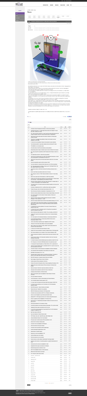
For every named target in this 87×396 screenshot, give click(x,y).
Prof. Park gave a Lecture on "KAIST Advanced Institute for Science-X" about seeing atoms (44, 174)
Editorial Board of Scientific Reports (36, 331)
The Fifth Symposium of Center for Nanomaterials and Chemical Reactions (42, 278)
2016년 (29, 17)
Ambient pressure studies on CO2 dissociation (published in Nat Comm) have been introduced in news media (44, 238)
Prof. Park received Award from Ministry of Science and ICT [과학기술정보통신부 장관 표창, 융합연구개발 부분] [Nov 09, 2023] (44, 167)
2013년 (44, 17)
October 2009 (33, 380)
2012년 (48, 17)
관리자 (29, 23)
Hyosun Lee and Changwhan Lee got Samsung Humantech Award (41, 294)
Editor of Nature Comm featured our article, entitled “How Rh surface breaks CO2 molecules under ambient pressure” (44, 226)
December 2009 (33, 376)
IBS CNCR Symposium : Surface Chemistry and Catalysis (40, 287)
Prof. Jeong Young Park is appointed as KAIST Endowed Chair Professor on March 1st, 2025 (44, 152)
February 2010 (33, 372)
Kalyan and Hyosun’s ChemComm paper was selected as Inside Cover (42, 267)
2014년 (39, 17)
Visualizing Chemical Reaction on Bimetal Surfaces (39, 271)
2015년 (34, 17)
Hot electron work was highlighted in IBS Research (39, 323)
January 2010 (33, 374)
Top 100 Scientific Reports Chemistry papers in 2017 (39, 280)
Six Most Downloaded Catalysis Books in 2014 (38, 329)
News (17, 13)
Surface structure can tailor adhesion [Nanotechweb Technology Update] (42, 339)
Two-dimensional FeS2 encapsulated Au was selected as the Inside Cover (42, 250)
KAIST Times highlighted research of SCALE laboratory (39, 349)
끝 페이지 (52, 383)
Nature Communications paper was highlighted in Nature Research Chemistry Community (43, 274)
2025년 (29, 16)
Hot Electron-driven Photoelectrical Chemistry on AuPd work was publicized (43, 128)
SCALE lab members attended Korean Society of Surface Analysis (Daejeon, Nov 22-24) (45, 192)
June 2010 (32, 365)
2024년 (34, 16)
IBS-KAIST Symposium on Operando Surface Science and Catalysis (41, 257)
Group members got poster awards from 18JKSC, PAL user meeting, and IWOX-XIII (44, 212)
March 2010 (33, 370)
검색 (28, 385)
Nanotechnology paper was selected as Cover (38, 347)
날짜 (65, 126)
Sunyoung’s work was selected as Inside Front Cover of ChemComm (42, 269)
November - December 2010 (35, 355)
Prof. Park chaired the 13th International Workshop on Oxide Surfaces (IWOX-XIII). (44, 216)
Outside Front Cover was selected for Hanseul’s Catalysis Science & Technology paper (44, 230)
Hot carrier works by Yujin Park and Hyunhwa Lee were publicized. (41, 147)
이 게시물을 (64, 116)
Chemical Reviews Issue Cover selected (37, 335)
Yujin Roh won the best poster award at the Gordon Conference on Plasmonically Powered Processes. (43, 137)
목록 (70, 119)
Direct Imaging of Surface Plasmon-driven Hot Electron (39, 259)
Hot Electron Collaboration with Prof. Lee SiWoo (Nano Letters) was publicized (44, 21)
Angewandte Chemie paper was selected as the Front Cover (40, 307)
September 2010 (33, 359)
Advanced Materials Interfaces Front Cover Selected (39, 317)
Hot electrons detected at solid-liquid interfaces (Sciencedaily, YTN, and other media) (44, 305)
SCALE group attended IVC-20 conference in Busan (39, 303)
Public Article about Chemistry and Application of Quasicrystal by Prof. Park (43, 191)
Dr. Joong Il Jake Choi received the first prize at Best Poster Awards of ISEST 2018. (44, 282)
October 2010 (33, 357)
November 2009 (33, 378)
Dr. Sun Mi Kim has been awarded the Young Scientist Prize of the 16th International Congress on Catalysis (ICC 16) (44, 310)
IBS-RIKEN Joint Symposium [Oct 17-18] (37, 252)
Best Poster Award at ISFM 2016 (36, 312)
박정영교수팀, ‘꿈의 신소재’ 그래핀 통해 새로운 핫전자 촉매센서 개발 (41, 315)
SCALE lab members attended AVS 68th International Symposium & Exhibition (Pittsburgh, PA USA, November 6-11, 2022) (43, 198)
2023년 (39, 16)
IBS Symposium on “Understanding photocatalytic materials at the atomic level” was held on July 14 (44, 301)
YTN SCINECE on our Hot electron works (37, 145)
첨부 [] (29, 116)
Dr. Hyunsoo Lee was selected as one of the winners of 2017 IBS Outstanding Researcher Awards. (43, 285)
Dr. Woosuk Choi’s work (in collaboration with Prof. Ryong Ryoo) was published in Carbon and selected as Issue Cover (44, 210)
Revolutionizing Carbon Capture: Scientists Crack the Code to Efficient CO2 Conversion (44, 149)
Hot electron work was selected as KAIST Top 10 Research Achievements (42, 292)
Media (17, 15)
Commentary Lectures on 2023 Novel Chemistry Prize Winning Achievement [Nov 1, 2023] (44, 169)
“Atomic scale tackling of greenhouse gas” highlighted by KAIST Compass (42, 221)
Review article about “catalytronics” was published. (39, 289)
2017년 (68, 16)
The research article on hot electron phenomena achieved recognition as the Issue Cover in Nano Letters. (45, 185)
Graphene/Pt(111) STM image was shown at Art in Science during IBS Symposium (44, 296)
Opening (17, 20)
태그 (29, 385)
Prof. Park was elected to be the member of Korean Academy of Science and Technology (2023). (43, 195)
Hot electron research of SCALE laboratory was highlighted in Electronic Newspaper (44, 248)
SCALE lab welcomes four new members (37, 337)
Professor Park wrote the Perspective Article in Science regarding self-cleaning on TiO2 (44, 263)
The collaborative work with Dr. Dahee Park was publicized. (40, 154)
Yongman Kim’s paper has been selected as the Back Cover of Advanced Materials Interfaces (44, 214)
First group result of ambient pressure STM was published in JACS (41, 319)
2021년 (48, 16)
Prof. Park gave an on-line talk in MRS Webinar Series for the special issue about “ (44, 241)
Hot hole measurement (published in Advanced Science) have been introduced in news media (44, 235)
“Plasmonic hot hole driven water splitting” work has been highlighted (42, 223)
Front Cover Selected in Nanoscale (36, 276)
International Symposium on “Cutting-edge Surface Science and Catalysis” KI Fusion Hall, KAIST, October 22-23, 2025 (44, 131)
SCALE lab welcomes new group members (37, 325)
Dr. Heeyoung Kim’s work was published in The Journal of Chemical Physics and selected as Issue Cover (43, 207)
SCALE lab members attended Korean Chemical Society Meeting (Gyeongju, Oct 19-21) (45, 200)
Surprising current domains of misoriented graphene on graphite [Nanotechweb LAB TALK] (44, 341)
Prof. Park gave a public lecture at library (37, 353)
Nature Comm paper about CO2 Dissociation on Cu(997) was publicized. (42, 176)
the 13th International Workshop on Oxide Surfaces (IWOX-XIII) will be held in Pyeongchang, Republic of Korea (43, 219)
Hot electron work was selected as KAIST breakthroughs (40, 327)
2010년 (58, 17)
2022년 (44, 16)
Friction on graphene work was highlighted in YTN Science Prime (41, 298)
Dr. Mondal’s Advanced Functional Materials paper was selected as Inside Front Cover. (44, 239)
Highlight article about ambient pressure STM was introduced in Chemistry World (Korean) (43, 265)
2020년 (53, 16)
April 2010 (32, 368)
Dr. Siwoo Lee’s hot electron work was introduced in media (40, 228)
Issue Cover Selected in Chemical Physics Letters (38, 314)
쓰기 (70, 384)
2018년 (63, 16)
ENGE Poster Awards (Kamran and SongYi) (37, 351)
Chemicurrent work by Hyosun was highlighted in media (39, 343)
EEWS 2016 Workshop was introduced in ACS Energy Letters (40, 290)
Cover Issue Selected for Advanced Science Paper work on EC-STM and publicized (44, 164)
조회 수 (69, 126)
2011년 (53, 17)
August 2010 (33, 361)
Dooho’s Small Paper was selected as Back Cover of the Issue (41, 171)
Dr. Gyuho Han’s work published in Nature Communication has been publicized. (43, 142)
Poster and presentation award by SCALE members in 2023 (40, 162)
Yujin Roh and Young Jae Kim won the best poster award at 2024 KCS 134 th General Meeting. (44, 160)
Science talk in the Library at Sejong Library (37, 321)
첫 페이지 (46, 383)
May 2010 (32, 367)
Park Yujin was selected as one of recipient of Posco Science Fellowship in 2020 (43, 232)
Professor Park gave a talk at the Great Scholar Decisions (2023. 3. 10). (42, 189)
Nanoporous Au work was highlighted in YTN (38, 333)
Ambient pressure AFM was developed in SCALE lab (39, 261)
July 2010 (32, 363)
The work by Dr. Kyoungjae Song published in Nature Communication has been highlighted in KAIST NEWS (43, 140)
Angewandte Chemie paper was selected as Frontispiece (40, 345)
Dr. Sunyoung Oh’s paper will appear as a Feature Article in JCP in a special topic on (44, 243)
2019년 (58, 16)
